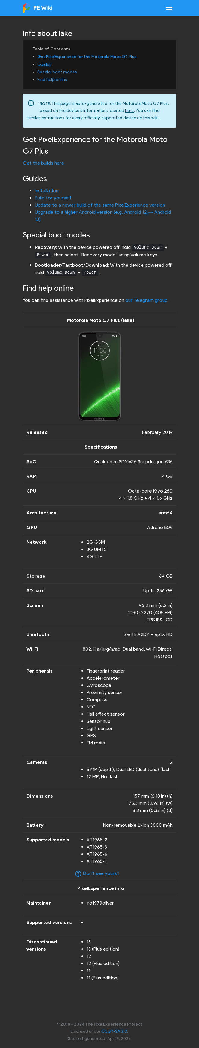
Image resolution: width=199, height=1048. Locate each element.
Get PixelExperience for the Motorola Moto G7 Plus (86, 56)
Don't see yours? (97, 873)
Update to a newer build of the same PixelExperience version (100, 205)
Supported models (47, 840)
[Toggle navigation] (169, 7)
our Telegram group (146, 300)
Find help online (52, 79)
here (129, 110)
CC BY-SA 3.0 (114, 1031)
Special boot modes (57, 72)
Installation (46, 190)
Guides (44, 64)
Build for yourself (53, 198)
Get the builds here (43, 163)
